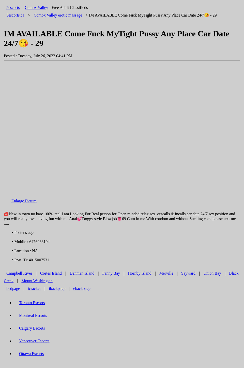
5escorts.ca (15, 15)
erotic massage (58, 15)
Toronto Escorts (32, 303)
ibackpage (57, 288)
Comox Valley (36, 7)
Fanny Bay (111, 273)
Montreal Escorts (33, 315)
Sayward (188, 273)
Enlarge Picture (24, 201)
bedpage (13, 288)
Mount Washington (36, 281)
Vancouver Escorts (34, 341)
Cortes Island (51, 273)
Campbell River (19, 273)
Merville (166, 273)
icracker (34, 288)
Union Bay (212, 273)
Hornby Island (139, 273)
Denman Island (82, 273)
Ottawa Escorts (31, 353)
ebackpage (81, 288)
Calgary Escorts (32, 328)
